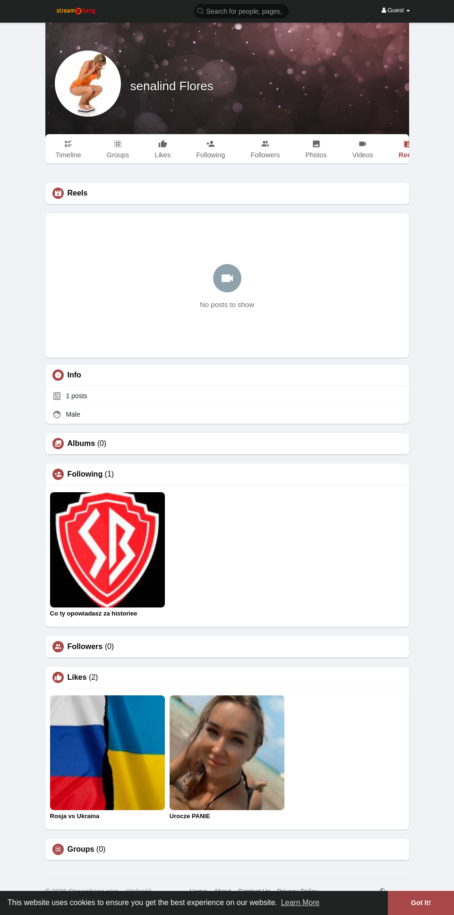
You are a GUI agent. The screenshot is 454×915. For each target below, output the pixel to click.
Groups (81, 849)
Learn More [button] (300, 902)
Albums (81, 443)
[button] (241, 10)
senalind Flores (172, 86)
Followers (85, 646)
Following (85, 474)
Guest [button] (396, 10)
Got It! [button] (421, 902)
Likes (77, 677)
